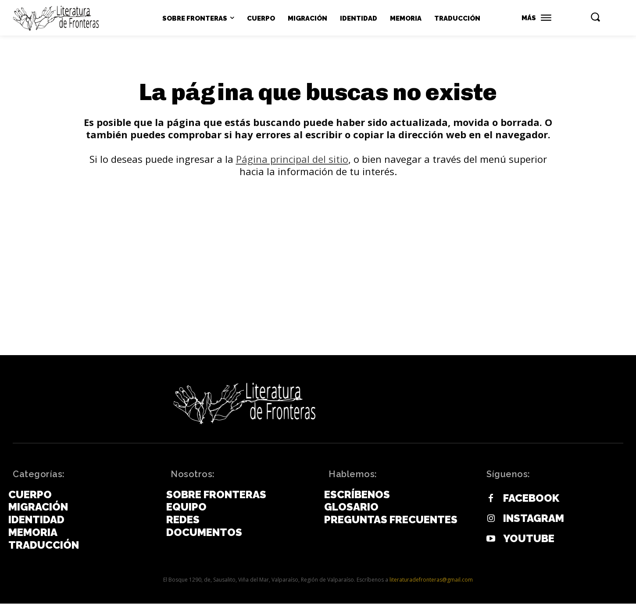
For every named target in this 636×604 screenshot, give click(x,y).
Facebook (531, 499)
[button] (595, 16)
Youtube (528, 539)
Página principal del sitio (292, 159)
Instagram (533, 519)
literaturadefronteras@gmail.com (431, 580)
